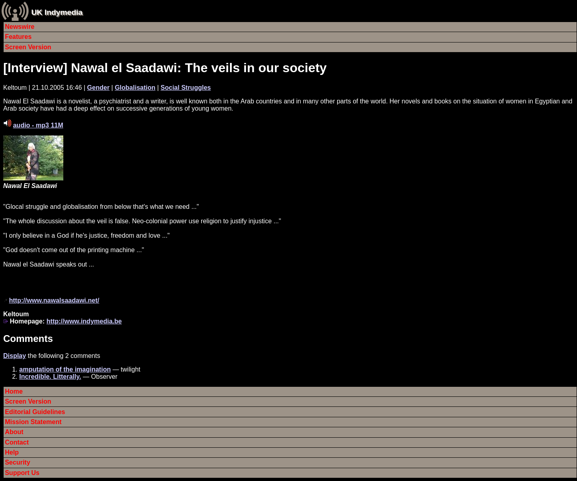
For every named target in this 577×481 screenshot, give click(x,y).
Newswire (19, 26)
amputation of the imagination (65, 369)
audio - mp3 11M (38, 125)
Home (13, 391)
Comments (28, 338)
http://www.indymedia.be (84, 321)
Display (14, 355)
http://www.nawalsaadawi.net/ (54, 300)
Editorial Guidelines (35, 411)
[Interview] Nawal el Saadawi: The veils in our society (165, 68)
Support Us (22, 472)
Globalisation (135, 87)
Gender (98, 87)
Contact (17, 442)
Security (17, 462)
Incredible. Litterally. (50, 376)
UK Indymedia (57, 12)
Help (12, 452)
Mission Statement (33, 421)
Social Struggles (186, 87)
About (14, 431)
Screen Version (28, 47)
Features (18, 36)
